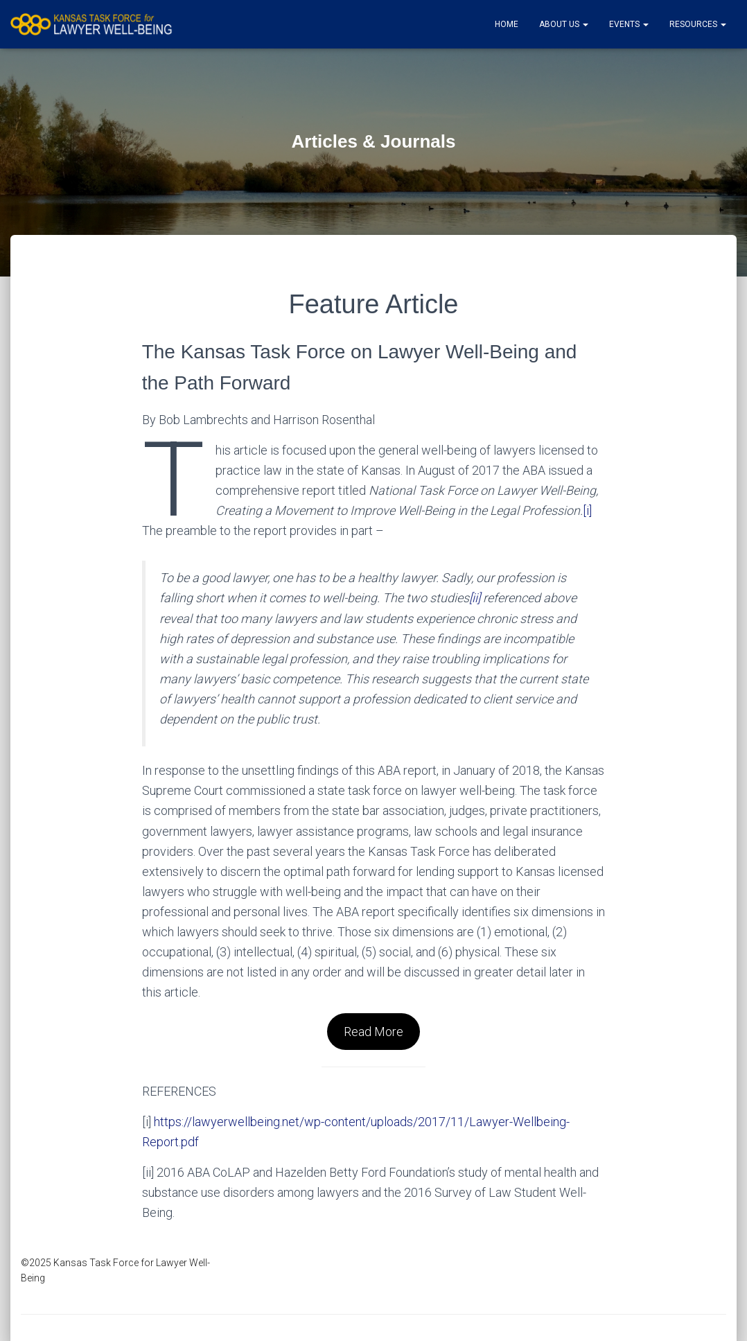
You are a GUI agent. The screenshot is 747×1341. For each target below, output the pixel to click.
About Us (563, 24)
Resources (697, 24)
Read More (373, 1031)
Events (629, 24)
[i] (587, 510)
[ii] (474, 597)
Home (506, 24)
